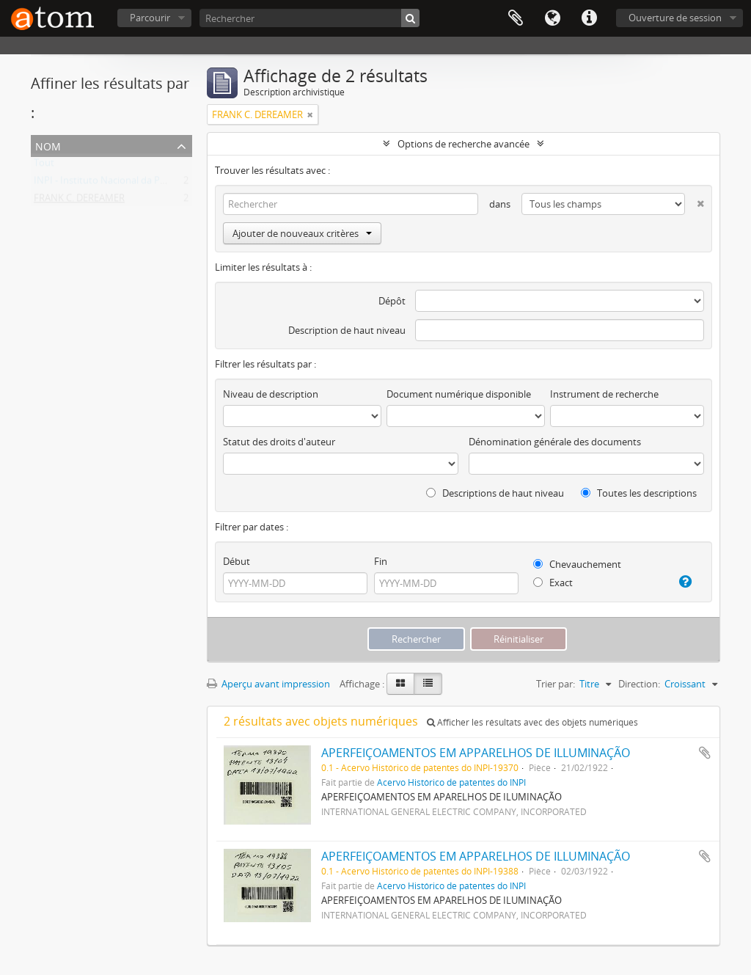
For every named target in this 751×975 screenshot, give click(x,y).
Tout (44, 165)
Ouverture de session (675, 17)
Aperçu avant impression (268, 683)
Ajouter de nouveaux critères (302, 233)
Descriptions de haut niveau (495, 493)
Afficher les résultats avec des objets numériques (532, 722)
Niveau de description (270, 394)
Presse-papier (515, 18)
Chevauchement (577, 564)
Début (236, 561)
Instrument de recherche (604, 394)
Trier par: (555, 683)
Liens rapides (589, 18)
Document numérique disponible (459, 394)
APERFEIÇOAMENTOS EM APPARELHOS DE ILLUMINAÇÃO (475, 753)
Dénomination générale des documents (555, 441)
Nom (48, 145)
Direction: (639, 683)
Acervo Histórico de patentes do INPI (451, 782)
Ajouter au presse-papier (704, 752)
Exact (553, 582)
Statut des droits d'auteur (279, 441)
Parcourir (150, 17)
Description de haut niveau (347, 330)
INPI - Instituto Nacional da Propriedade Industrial (143, 183)
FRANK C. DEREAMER (79, 201)
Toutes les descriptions (639, 493)
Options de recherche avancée (464, 143)
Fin (380, 561)
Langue (552, 18)
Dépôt (392, 300)
